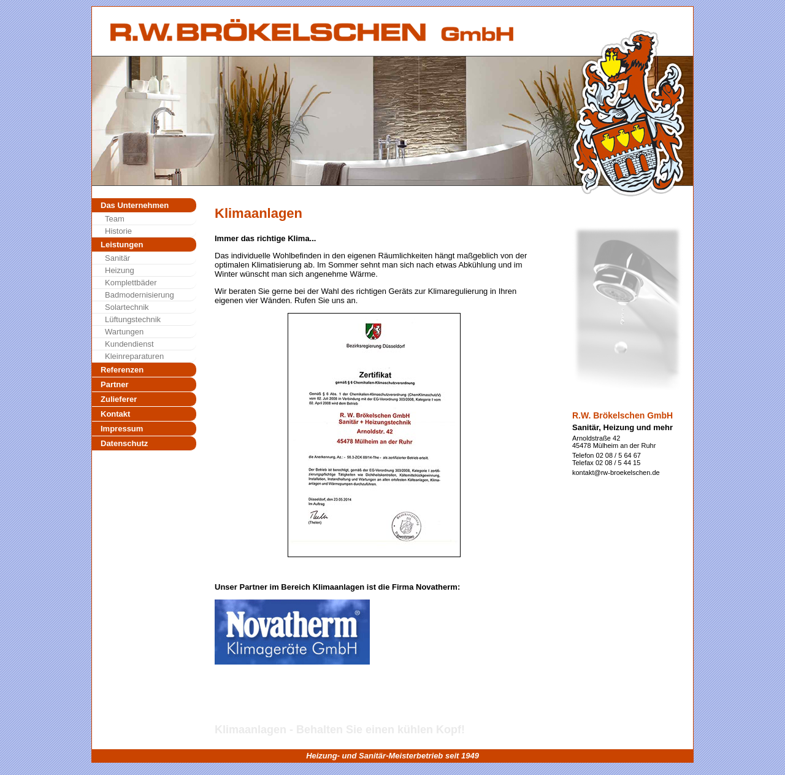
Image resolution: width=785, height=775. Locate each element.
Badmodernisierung (139, 294)
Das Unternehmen (135, 205)
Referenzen (122, 369)
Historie (118, 231)
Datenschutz (124, 443)
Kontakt (115, 413)
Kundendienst (129, 344)
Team (114, 218)
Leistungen (122, 244)
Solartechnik (127, 307)
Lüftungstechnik (133, 319)
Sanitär (117, 258)
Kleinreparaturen (134, 356)
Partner (115, 384)
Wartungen (124, 331)
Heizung (119, 270)
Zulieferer (119, 399)
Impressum (122, 428)
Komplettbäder (131, 282)
